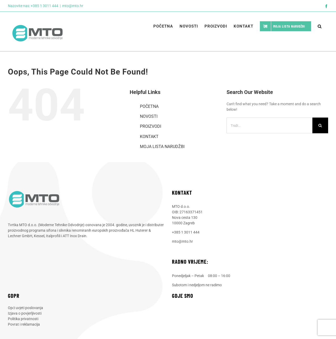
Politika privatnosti (23, 319)
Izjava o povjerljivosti (24, 313)
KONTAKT (149, 136)
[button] (320, 26)
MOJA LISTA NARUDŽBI (162, 146)
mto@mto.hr (72, 6)
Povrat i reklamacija (24, 324)
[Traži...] (269, 125)
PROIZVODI (150, 126)
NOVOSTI (149, 116)
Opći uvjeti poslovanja (25, 308)
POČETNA (149, 106)
